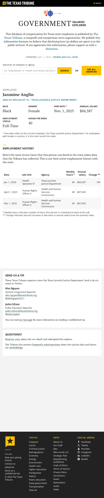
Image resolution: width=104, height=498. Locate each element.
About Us (58, 441)
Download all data (65, 57)
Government (44, 23)
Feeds (56, 479)
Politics (32, 476)
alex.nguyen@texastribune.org (21, 295)
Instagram (84, 452)
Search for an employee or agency (18, 65)
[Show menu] (97, 3)
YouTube (84, 448)
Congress (33, 441)
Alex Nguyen (12, 288)
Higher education (37, 469)
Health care (35, 466)
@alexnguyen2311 (14, 298)
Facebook (84, 441)
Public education (37, 479)
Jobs (55, 448)
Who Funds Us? (61, 452)
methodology (16, 347)
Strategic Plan (60, 455)
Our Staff (58, 445)
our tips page (25, 319)
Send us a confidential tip (12, 472)
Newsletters (59, 482)
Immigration (35, 472)
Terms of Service (61, 468)
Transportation (36, 486)
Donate (8, 454)
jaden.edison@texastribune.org (21, 310)
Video (56, 489)
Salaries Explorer (79, 23)
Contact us (10, 463)
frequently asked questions (46, 344)
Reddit (83, 459)
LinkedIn (84, 455)
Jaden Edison (12, 304)
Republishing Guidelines (60, 460)
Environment (35, 462)
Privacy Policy (60, 472)
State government (38, 483)
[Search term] (30, 70)
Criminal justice (37, 448)
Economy (33, 455)
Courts (32, 445)
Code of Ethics (60, 465)
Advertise (9, 467)
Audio (56, 486)
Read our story (12, 339)
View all (33, 490)
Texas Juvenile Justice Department (54, 99)
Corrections (59, 475)
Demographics (36, 452)
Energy (32, 459)
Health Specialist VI (16, 99)
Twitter (83, 445)
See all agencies (91, 70)
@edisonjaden (12, 314)
